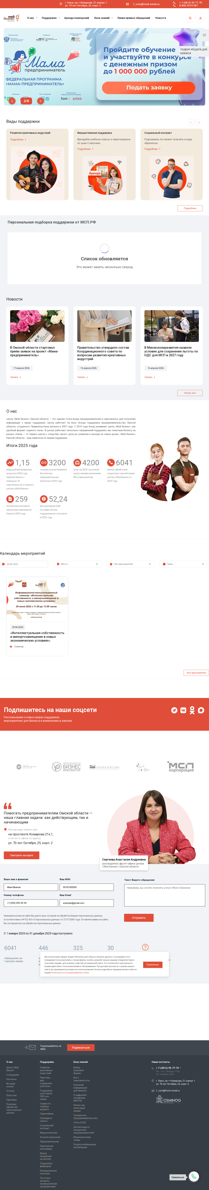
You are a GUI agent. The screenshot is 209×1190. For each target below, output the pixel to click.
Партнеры (11, 1100)
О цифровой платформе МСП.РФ (79, 1098)
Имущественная (48, 1132)
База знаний (103, 17)
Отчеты (10, 1091)
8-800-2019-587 (188, 5)
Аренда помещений (76, 17)
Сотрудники (12, 1075)
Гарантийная (46, 1113)
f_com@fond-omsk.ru (146, 4)
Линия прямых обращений (133, 17)
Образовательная (49, 1141)
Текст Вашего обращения (139, 880)
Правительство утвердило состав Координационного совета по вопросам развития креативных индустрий (103, 353)
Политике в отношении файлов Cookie (70, 972)
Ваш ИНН (65, 879)
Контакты (11, 1079)
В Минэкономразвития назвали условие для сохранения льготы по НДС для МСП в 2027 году (171, 351)
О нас (32, 17)
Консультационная (50, 1137)
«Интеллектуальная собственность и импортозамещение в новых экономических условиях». (37, 636)
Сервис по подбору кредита (45, 1106)
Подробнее (18, 139)
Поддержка (51, 17)
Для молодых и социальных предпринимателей (83, 1130)
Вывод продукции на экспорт (45, 1156)
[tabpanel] (104, 67)
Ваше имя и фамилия (16, 879)
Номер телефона (14, 895)
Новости (160, 17)
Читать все (190, 393)
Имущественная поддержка (94, 132)
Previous (12, 100)
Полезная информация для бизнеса (80, 1088)
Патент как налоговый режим (79, 1108)
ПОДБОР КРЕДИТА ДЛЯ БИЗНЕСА (193, 51)
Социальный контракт (158, 132)
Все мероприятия (196, 672)
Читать (16, 377)
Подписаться (81, 1047)
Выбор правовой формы (78, 1070)
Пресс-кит (11, 1095)
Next (40, 100)
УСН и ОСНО (79, 1122)
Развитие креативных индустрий (30, 132)
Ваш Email (65, 895)
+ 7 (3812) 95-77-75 (190, 2)
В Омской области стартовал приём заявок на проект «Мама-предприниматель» (34, 351)
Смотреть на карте (21, 855)
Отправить (139, 917)
